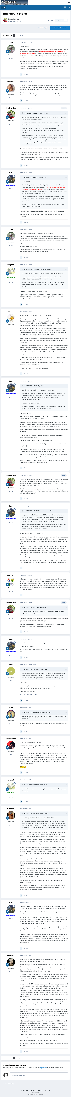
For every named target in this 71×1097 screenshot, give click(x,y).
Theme (32, 1090)
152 (11, 58)
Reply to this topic (60, 28)
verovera (10, 82)
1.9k (11, 124)
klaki (11, 665)
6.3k (11, 591)
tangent (10, 265)
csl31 (11, 42)
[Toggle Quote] (22, 113)
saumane (10, 956)
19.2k (11, 189)
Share (50, 20)
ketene (10, 312)
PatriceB (10, 575)
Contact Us (40, 1090)
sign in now (43, 1067)
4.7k (11, 282)
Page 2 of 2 (21, 35)
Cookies (47, 1090)
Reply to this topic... (18, 1075)
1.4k (11, 971)
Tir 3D (20, 21)
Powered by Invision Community (35, 1094)
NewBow (10, 809)
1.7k (11, 98)
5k (11, 328)
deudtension (14, 19)
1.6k (11, 724)
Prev (7, 35)
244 (11, 825)
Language (24, 1090)
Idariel (10, 708)
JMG (11, 173)
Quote (26, 74)
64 (11, 680)
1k (11, 755)
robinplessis (11, 739)
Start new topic (42, 28)
